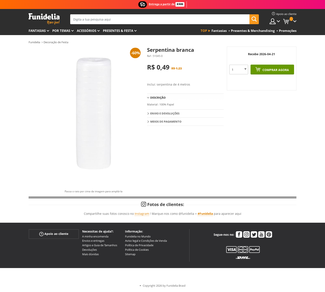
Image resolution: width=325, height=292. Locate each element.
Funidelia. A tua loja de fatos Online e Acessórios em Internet (44, 19)
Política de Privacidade (139, 245)
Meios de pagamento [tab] (165, 121)
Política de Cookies (137, 250)
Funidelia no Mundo (138, 236)
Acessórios (86, 30)
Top (204, 30)
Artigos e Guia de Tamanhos (99, 245)
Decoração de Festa (56, 42)
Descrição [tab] (158, 97)
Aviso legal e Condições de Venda (146, 241)
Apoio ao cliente (53, 233)
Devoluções (89, 250)
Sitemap (130, 254)
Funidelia (34, 42)
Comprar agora (275, 70)
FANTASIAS (37, 30)
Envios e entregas (93, 241)
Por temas (61, 30)
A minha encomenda (95, 236)
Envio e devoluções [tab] (164, 113)
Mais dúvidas (90, 254)
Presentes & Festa (118, 30)
